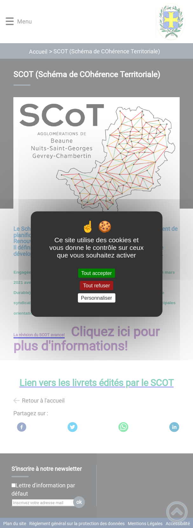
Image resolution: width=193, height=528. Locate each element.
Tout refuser (96, 285)
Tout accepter (96, 273)
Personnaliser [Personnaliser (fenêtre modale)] (96, 298)
